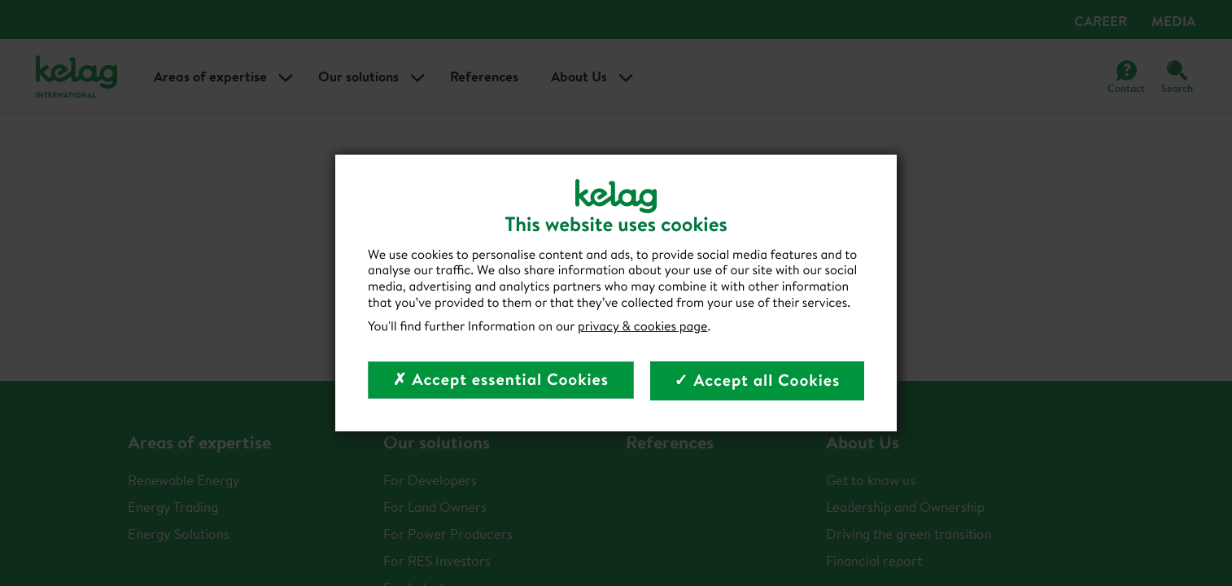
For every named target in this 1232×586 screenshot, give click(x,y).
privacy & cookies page (643, 326)
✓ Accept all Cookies (758, 380)
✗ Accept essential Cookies (501, 380)
